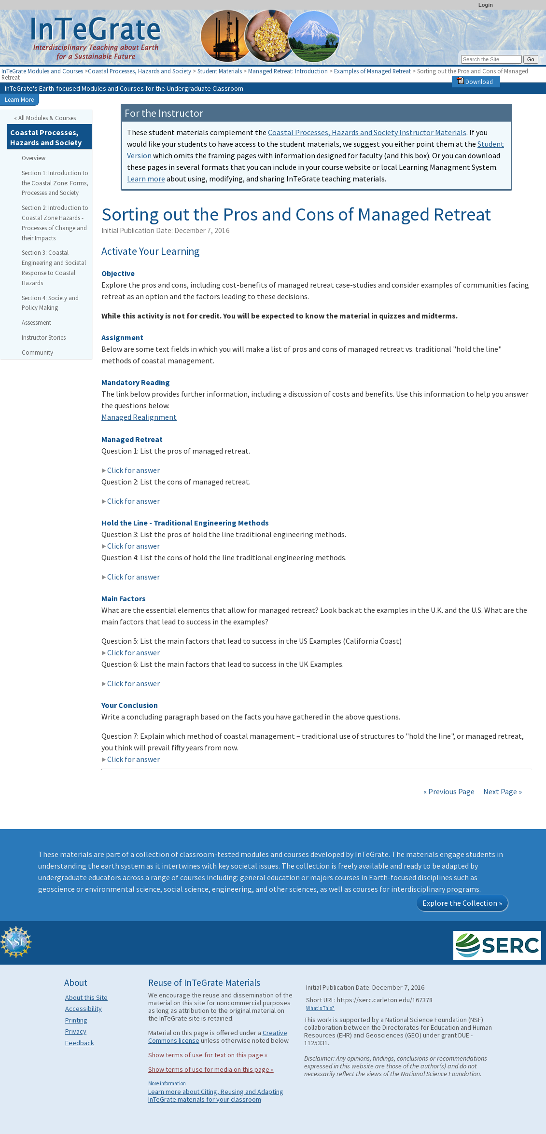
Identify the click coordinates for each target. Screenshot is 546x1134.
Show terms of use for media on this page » (211, 1069)
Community (37, 352)
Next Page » (502, 791)
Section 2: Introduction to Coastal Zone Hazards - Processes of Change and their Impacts (55, 222)
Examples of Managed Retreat (372, 71)
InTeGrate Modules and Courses (42, 71)
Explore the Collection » (462, 903)
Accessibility (83, 1008)
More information (167, 1083)
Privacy (75, 1031)
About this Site (86, 997)
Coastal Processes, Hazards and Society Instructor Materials (367, 132)
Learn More (19, 99)
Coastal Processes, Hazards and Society (139, 71)
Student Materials (219, 71)
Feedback (79, 1042)
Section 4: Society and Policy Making (50, 303)
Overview (33, 158)
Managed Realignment (139, 417)
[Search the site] (491, 59)
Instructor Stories (44, 337)
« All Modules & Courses (45, 118)
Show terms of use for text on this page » (207, 1055)
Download (475, 81)
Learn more (146, 178)
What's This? (320, 1008)
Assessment (36, 322)
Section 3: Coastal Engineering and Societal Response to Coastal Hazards (54, 267)
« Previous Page (449, 791)
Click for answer (130, 470)
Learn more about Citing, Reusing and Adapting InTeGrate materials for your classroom (215, 1095)
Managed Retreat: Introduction (288, 71)
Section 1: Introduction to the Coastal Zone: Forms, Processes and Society (55, 183)
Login (485, 5)
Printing (76, 1020)
